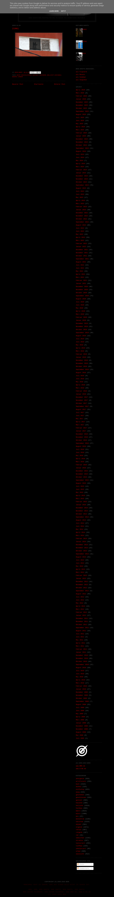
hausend (42, 75)
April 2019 (80, 348)
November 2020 (82, 290)
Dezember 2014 (82, 508)
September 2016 (82, 443)
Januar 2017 (81, 431)
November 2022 (82, 216)
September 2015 (82, 480)
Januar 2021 (81, 283)
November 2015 (82, 474)
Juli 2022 (80, 228)
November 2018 (82, 363)
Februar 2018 (81, 391)
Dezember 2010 (82, 655)
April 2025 (80, 127)
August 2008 (81, 732)
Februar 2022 (81, 243)
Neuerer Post (17, 84)
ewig (78, 792)
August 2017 (81, 409)
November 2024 (82, 142)
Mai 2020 (79, 308)
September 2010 (82, 664)
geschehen (80, 795)
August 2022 (81, 225)
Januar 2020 (81, 320)
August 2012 (81, 594)
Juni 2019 (80, 342)
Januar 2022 (81, 247)
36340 (84, 41)
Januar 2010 (81, 689)
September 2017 (82, 406)
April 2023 (80, 200)
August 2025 (81, 114)
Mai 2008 (79, 735)
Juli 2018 (80, 376)
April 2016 (80, 459)
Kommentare (83, 868)
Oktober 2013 (81, 551)
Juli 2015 (80, 486)
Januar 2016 (81, 468)
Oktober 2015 (81, 477)
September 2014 (82, 517)
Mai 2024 (79, 160)
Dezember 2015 (82, 471)
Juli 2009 (80, 707)
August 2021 (81, 262)
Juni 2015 (80, 489)
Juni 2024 (80, 157)
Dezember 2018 (82, 360)
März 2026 (80, 93)
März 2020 (80, 314)
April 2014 (80, 532)
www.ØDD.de (80, 766)
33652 (84, 29)
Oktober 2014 (81, 514)
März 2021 (80, 277)
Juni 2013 (80, 563)
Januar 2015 (81, 505)
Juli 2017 (80, 412)
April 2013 (80, 569)
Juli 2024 (80, 154)
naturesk (79, 822)
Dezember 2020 (82, 286)
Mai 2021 (79, 271)
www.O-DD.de (81, 769)
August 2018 (81, 373)
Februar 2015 (81, 502)
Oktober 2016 (81, 440)
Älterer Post (59, 84)
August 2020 (81, 299)
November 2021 (82, 253)
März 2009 (80, 720)
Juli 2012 (80, 597)
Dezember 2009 (82, 692)
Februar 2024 (81, 170)
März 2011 (80, 646)
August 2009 (81, 704)
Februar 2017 (81, 428)
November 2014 (82, 511)
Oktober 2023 (81, 182)
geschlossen (26, 75)
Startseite (38, 84)
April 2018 (80, 385)
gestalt (36, 75)
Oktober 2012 (81, 588)
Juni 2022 (80, 231)
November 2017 (82, 400)
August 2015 (81, 483)
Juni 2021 (80, 268)
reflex (78, 830)
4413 (84, 53)
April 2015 (80, 495)
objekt (78, 824)
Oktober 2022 (81, 219)
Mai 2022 (79, 234)
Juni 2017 (80, 416)
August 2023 (81, 188)
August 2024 (81, 151)
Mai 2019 (79, 345)
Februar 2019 (81, 354)
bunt (18, 75)
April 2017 (80, 422)
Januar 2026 (81, 99)
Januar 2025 (81, 136)
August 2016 (81, 446)
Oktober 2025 (81, 108)
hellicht (50, 75)
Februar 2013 (81, 575)
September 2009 (82, 701)
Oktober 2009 (81, 698)
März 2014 (80, 535)
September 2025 (82, 111)
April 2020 (80, 311)
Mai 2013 (79, 566)
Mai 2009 (79, 714)
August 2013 (81, 557)
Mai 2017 (79, 419)
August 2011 (81, 631)
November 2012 (82, 585)
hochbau (58, 75)
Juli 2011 (80, 634)
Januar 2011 (81, 652)
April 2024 (80, 164)
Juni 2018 (80, 379)
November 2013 (82, 548)
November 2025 (82, 105)
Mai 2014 (79, 529)
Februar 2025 (81, 133)
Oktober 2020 (81, 293)
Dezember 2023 (82, 176)
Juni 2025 (80, 121)
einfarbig (80, 789)
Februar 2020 (81, 317)
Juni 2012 (80, 600)
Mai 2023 (79, 197)
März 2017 (80, 425)
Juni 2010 (80, 674)
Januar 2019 (81, 357)
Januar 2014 (81, 542)
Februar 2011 (81, 649)
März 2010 (80, 683)
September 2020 (82, 296)
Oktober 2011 (81, 625)
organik (79, 827)
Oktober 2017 (81, 403)
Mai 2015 (79, 492)
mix (77, 816)
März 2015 (80, 499)
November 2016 (82, 437)
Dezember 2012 (82, 581)
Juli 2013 (80, 560)
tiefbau (79, 846)
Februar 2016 (81, 465)
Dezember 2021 (82, 250)
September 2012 (82, 591)
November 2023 (82, 179)
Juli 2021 (80, 265)
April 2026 (80, 90)
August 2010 (81, 668)
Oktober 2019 (81, 329)
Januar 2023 (81, 210)
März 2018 (80, 388)
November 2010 (82, 658)
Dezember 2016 (82, 434)
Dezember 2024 (82, 139)
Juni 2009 (80, 711)
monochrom (80, 819)
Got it (63, 11)
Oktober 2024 (81, 145)
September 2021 (82, 259)
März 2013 (80, 572)
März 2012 (80, 609)
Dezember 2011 (82, 618)
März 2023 (80, 203)
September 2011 (82, 628)
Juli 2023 (80, 191)
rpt (77, 835)
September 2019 (82, 333)
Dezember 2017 (82, 397)
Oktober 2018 (81, 366)
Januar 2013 (81, 578)
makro (14, 76)
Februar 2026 (81, 96)
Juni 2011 (80, 637)
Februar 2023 (81, 207)
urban (20, 76)
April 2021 (80, 274)
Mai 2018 (79, 382)
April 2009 (80, 717)
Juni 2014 (80, 526)
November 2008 (82, 729)
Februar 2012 (81, 612)
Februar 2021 (81, 280)
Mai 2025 (79, 124)
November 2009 (82, 695)
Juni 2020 (80, 305)
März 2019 (80, 351)
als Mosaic (80, 74)
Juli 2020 (80, 302)
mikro (78, 813)
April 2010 (80, 680)
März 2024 (80, 167)
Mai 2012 (79, 603)
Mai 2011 (79, 640)
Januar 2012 (81, 615)
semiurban (80, 838)
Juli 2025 (80, 117)
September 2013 (82, 554)
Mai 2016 (79, 455)
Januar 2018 (81, 394)
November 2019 (82, 326)
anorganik (80, 779)
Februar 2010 (81, 686)
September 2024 (82, 148)
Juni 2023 (80, 194)
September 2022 (82, 222)
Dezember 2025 (82, 102)
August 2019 (81, 336)
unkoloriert (81, 848)
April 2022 (80, 237)
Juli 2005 (80, 738)
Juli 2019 (80, 339)
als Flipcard (81, 72)
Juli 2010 (80, 671)
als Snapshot (81, 80)
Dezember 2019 (82, 323)
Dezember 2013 (82, 545)
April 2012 (80, 606)
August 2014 (81, 520)
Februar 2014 (81, 538)
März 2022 (80, 240)
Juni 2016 (80, 452)
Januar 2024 (81, 173)
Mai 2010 (79, 677)
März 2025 (80, 130)
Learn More (54, 11)
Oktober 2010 (81, 661)
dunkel (78, 787)
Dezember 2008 (82, 726)
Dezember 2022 (82, 213)
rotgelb (79, 832)
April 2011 (80, 643)
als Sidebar (81, 77)
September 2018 (82, 369)
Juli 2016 (80, 449)
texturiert (80, 843)
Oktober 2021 (81, 256)
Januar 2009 (81, 723)
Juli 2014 (80, 523)
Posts (80, 864)
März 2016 (80, 462)
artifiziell (81, 781)
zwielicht (80, 854)
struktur (79, 840)
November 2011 (82, 621)
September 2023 (82, 185)
